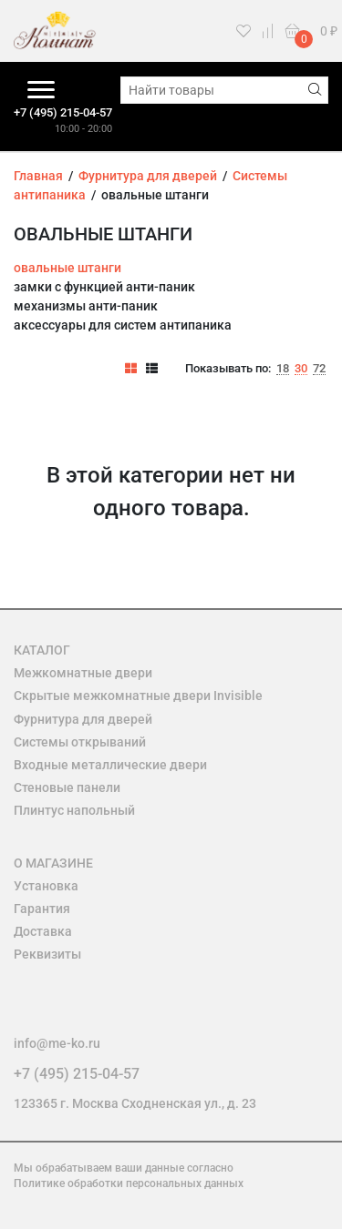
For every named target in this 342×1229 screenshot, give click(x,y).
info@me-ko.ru (57, 1043)
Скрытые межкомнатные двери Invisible (138, 695)
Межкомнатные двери (83, 672)
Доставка (43, 931)
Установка (46, 886)
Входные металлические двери (110, 764)
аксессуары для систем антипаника (123, 325)
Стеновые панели (67, 787)
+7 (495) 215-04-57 (63, 112)
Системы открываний (80, 742)
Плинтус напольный (74, 810)
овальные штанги (67, 267)
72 (319, 368)
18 (282, 368)
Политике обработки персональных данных (129, 1183)
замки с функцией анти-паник (104, 286)
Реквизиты (47, 954)
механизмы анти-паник (86, 306)
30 (301, 368)
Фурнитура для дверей (83, 719)
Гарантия (42, 908)
